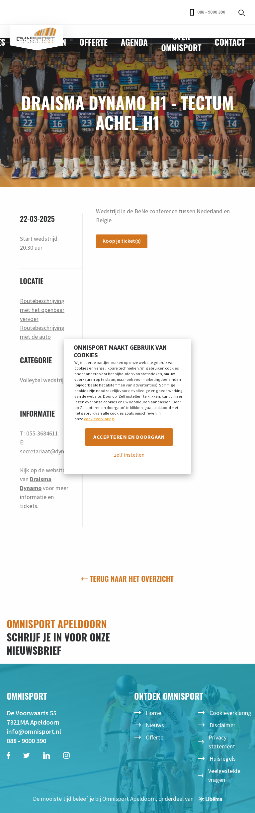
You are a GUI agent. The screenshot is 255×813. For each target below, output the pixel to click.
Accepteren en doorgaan (129, 436)
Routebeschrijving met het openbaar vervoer (42, 310)
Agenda (134, 42)
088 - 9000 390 (207, 12)
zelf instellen (129, 454)
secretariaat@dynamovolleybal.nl (61, 451)
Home (153, 713)
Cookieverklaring (230, 713)
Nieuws (155, 725)
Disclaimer (222, 725)
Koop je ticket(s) (122, 240)
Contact (230, 42)
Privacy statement (222, 742)
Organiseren (42, 42)
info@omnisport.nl (34, 731)
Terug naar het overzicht (127, 578)
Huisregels (223, 758)
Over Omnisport (181, 42)
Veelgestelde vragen (224, 775)
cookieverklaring (99, 418)
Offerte (93, 42)
